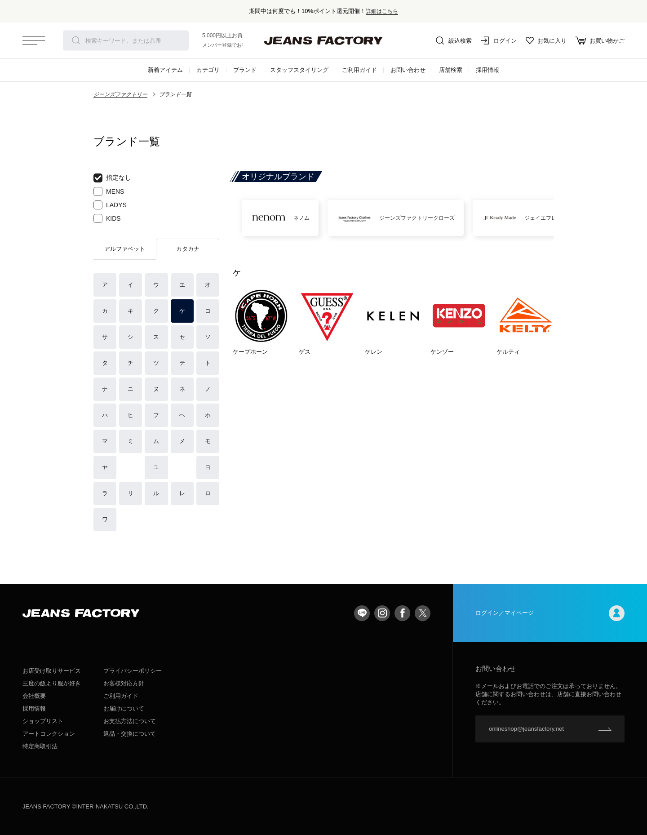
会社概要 (34, 696)
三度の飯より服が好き (51, 683)
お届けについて (123, 708)
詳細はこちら (382, 11)
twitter (422, 613)
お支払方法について (129, 721)
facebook (402, 613)
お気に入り (546, 40)
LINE (362, 613)
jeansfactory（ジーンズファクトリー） (323, 40)
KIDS (107, 218)
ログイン (499, 40)
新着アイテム (165, 70)
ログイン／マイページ (550, 613)
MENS (108, 191)
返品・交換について (129, 733)
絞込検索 (454, 40)
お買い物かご (600, 40)
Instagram (382, 613)
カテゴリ (208, 70)
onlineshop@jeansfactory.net (526, 728)
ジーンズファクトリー (120, 94)
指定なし (112, 177)
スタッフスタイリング (299, 70)
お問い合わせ (407, 70)
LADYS (110, 204)
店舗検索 (450, 70)
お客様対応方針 (123, 683)
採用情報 (487, 70)
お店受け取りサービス (51, 670)
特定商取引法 (40, 746)
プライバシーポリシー (132, 670)
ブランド (245, 70)
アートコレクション (48, 733)
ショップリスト (42, 721)
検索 (76, 40)
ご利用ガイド (359, 70)
